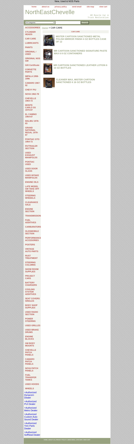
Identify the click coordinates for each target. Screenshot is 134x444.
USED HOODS (32, 384)
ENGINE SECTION (29, 210)
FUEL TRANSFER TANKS (30, 377)
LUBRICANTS (32, 43)
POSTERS (30, 245)
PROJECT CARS (30, 277)
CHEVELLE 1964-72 (30, 99)
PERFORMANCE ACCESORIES (33, 239)
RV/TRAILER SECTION (31, 147)
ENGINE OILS (31, 182)
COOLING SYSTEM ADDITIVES (30, 291)
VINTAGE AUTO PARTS (31, 250)
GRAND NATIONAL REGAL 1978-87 (31, 131)
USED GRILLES (32, 325)
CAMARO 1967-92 (32, 84)
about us (45, 7)
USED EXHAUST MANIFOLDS (31, 155)
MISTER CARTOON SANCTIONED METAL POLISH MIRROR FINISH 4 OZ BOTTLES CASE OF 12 (81, 39)
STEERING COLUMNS (30, 263)
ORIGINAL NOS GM (32, 59)
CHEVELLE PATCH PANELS (30, 352)
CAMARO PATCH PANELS (29, 361)
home (34, 7)
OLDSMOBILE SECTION (32, 232)
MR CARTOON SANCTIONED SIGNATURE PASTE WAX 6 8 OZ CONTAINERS (80, 52)
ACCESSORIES (32, 27)
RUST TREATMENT (31, 257)
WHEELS (29, 388)
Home (45, 27)
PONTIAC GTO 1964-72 (32, 140)
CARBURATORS (33, 227)
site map (90, 7)
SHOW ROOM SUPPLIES (32, 270)
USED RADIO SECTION (31, 313)
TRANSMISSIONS (33, 216)
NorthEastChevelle (50, 12)
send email (76, 7)
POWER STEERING (30, 320)
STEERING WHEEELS (30, 196)
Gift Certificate (32, 65)
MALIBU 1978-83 (32, 122)
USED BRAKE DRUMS (32, 331)
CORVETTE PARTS (30, 70)
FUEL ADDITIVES (30, 221)
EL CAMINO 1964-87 (31, 115)
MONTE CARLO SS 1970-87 (30, 107)
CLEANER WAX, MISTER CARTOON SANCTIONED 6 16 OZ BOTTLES (75, 80)
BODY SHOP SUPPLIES (31, 306)
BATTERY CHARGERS (31, 284)
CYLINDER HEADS (30, 33)
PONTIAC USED (29, 163)
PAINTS (29, 47)
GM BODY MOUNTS (30, 344)
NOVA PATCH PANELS (31, 369)
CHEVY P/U (30, 90)
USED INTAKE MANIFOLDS (32, 176)
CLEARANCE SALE (31, 203)
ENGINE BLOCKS (29, 337)
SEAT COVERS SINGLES (32, 299)
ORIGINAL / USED (30, 53)
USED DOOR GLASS (31, 169)
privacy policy (61, 7)
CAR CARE (30, 39)
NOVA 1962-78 (32, 94)
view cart (103, 7)
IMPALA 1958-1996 (32, 77)
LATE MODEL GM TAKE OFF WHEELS (32, 188)
